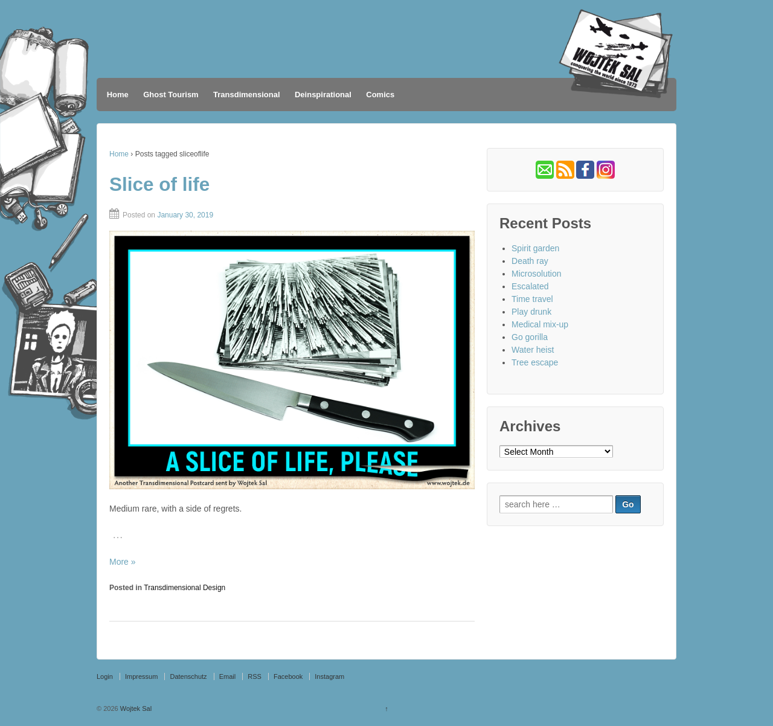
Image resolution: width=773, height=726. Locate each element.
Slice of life (159, 184)
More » (122, 562)
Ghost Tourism (170, 94)
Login (105, 676)
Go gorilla (530, 337)
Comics (380, 94)
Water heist (533, 350)
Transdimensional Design (184, 587)
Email (227, 676)
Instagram (329, 676)
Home (118, 94)
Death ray (530, 261)
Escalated (530, 286)
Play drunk (531, 311)
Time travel (532, 299)
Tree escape (535, 362)
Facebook (288, 676)
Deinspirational (323, 94)
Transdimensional (246, 94)
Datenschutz (188, 676)
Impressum (141, 676)
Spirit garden (535, 248)
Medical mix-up (540, 324)
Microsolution (536, 273)
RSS (254, 676)
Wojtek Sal (135, 708)
